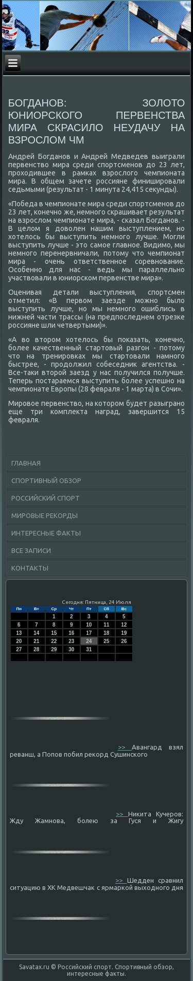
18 (106, 633)
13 (19, 633)
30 (71, 649)
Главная (26, 463)
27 (19, 649)
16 (71, 633)
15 (54, 633)
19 (124, 633)
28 (36, 649)
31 (89, 649)
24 (89, 641)
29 (54, 649)
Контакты (29, 568)
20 (19, 641)
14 (36, 633)
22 (54, 641)
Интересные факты (46, 533)
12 (124, 625)
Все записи (31, 550)
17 (89, 633)
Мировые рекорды (44, 515)
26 (124, 641)
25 (106, 641)
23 (71, 641)
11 (106, 625)
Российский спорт (45, 498)
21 (36, 641)
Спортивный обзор (46, 480)
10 (89, 625)
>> (125, 747)
